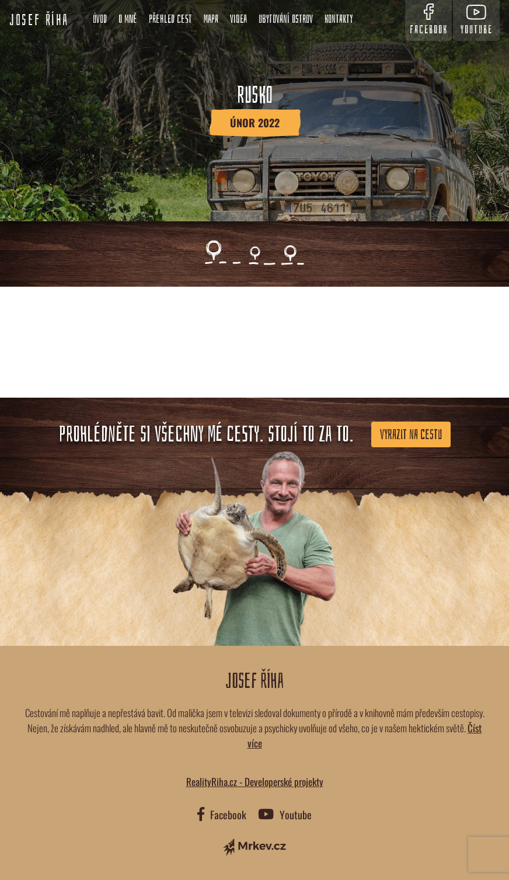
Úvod (100, 19)
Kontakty (339, 19)
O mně (127, 19)
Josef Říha (39, 20)
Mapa (211, 19)
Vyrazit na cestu (411, 434)
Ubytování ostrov (286, 19)
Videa (238, 19)
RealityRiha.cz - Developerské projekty (254, 781)
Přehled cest (170, 19)
